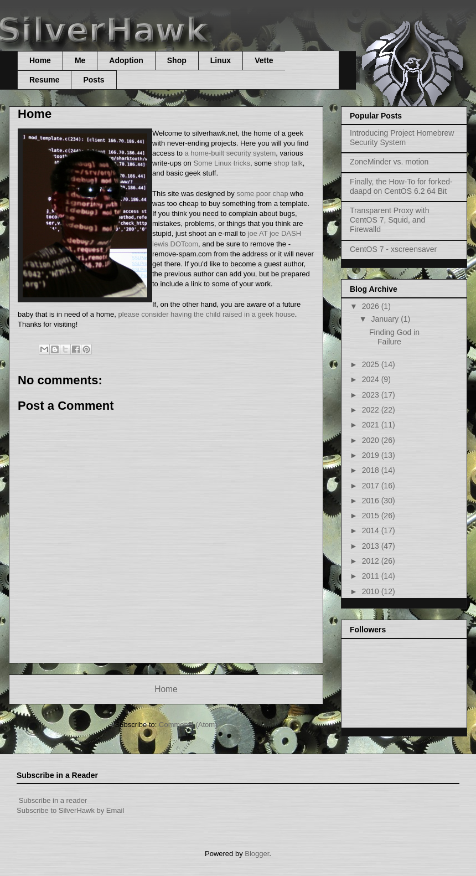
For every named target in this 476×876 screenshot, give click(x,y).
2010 (371, 591)
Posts (93, 79)
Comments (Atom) (188, 724)
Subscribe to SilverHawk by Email (70, 810)
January (386, 319)
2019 (371, 455)
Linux (220, 60)
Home (40, 60)
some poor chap (262, 193)
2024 (371, 379)
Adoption (126, 60)
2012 (371, 560)
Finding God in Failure (394, 337)
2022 (371, 409)
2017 (371, 485)
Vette (264, 60)
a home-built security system (230, 153)
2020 (371, 440)
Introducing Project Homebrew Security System (402, 137)
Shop (177, 60)
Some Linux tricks (221, 163)
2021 (371, 424)
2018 (371, 470)
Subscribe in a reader (53, 800)
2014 (371, 530)
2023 (371, 394)
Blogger (257, 853)
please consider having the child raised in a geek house (206, 314)
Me (80, 60)
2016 (371, 500)
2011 (371, 575)
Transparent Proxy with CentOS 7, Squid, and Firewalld (389, 220)
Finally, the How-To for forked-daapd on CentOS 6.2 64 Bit (401, 186)
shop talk (288, 163)
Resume (44, 79)
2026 (371, 306)
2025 (371, 364)
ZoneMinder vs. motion (389, 161)
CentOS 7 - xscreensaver (393, 249)
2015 (371, 515)
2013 (371, 546)
